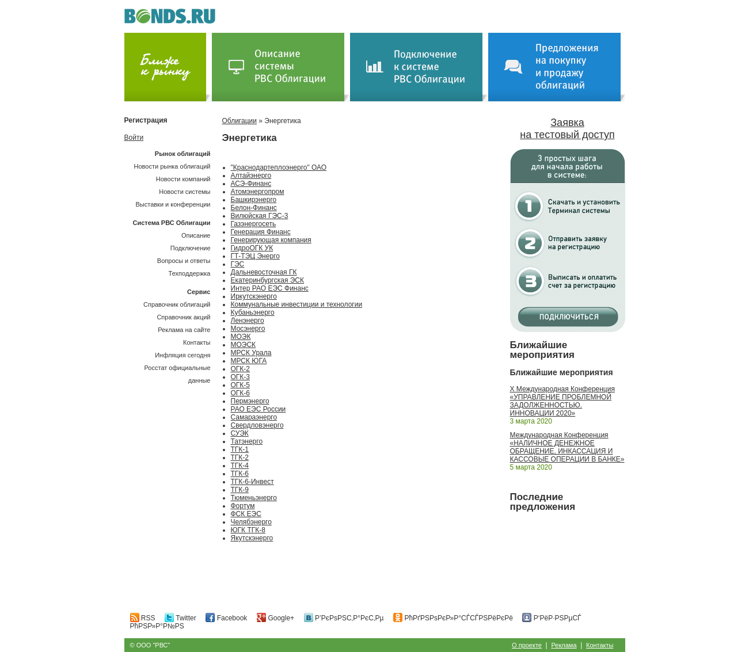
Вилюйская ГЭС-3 (259, 216)
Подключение (190, 248)
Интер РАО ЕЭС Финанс (270, 288)
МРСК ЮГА (249, 361)
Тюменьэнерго (254, 498)
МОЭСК (243, 345)
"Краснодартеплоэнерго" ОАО (279, 167)
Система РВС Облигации (171, 222)
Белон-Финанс (254, 208)
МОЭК (241, 337)
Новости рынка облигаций (172, 166)
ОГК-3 (240, 377)
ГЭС (238, 264)
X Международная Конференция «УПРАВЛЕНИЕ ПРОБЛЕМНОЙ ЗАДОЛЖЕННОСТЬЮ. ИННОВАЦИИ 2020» (562, 401)
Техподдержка (190, 273)
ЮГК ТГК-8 (248, 530)
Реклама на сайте (184, 329)
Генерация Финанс (261, 232)
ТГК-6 (240, 474)
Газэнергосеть (253, 224)
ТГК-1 (240, 449)
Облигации (239, 121)
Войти (134, 138)
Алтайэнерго (251, 175)
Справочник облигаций (177, 304)
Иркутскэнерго (254, 296)
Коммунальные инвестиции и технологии (297, 304)
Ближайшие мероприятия (542, 350)
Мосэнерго (248, 329)
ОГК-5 (240, 385)
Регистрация (146, 120)
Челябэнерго (251, 522)
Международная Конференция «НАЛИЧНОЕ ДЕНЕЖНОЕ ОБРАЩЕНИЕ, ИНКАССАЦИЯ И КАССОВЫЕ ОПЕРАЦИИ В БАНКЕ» (567, 447)
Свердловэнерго (257, 425)
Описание (196, 235)
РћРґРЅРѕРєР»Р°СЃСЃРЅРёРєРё (453, 618)
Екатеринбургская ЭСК (268, 280)
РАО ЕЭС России (258, 409)
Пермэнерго (250, 401)
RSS (142, 618)
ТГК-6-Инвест (252, 482)
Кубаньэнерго (253, 312)
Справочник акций (183, 317)
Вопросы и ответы (184, 260)
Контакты (197, 342)
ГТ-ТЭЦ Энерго (255, 256)
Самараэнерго (254, 417)
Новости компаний (183, 179)
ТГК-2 (240, 457)
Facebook (226, 618)
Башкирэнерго (254, 200)
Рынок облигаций (183, 153)
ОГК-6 (240, 393)
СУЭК (240, 433)
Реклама (563, 645)
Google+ (275, 618)
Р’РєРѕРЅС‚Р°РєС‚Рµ (344, 618)
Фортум (243, 506)
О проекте (527, 645)
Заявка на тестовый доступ (567, 128)
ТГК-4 (240, 466)
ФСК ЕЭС (246, 514)
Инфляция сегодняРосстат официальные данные (178, 368)
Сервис (198, 291)
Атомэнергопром (257, 192)
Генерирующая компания (271, 240)
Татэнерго (247, 441)
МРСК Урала (251, 353)
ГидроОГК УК (252, 248)
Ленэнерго (247, 321)
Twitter (180, 618)
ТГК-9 (240, 490)
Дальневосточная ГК (264, 272)
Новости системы (184, 191)
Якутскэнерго (252, 538)
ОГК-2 (240, 369)
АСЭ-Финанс (251, 184)
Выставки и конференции (172, 204)
